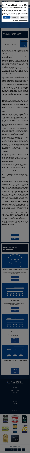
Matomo (8, 11)
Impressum (15, 20)
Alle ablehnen (15, 17)
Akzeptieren (6, 17)
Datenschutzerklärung (23, 20)
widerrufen (17, 14)
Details (22, 17)
